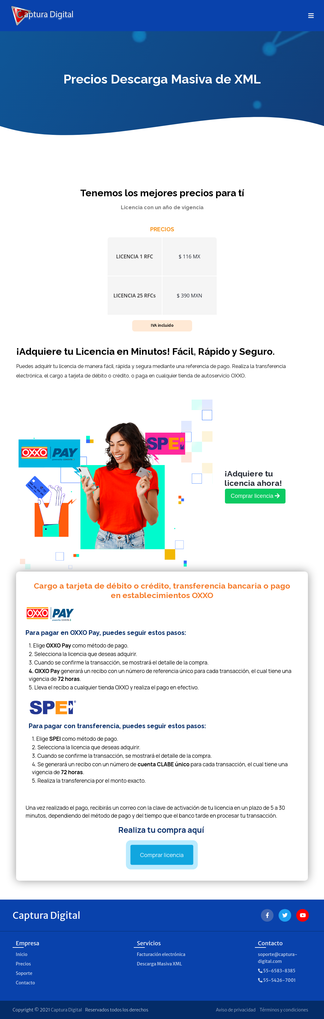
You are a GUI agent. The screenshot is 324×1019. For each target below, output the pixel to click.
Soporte (24, 973)
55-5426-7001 (277, 980)
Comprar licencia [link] (255, 496)
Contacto (25, 983)
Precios (23, 964)
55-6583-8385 (277, 971)
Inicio (21, 954)
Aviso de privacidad (236, 1010)
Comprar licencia (162, 855)
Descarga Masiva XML (159, 964)
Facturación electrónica (161, 954)
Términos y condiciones (284, 1010)
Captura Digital (66, 1010)
